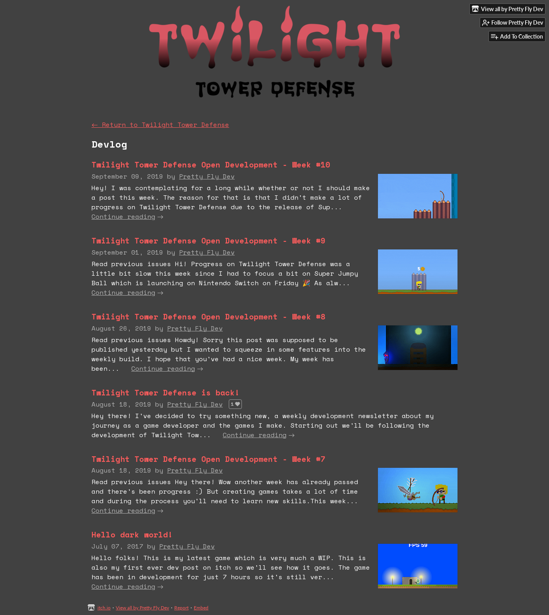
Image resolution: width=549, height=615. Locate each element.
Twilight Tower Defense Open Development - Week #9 (208, 240)
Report (181, 608)
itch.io (104, 608)
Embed (201, 608)
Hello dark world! (132, 534)
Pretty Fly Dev (207, 176)
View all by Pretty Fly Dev (142, 608)
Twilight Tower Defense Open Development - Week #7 (208, 459)
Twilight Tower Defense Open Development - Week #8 (208, 316)
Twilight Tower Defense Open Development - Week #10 (211, 164)
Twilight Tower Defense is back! (165, 392)
